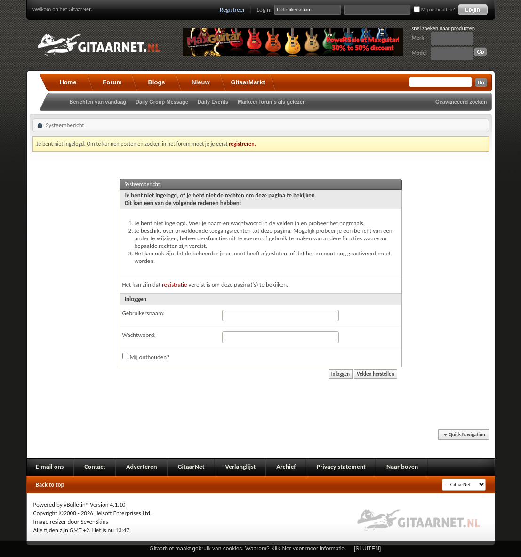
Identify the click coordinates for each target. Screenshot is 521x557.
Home (67, 82)
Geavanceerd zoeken (461, 102)
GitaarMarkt (248, 82)
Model (419, 52)
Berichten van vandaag (98, 102)
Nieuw (200, 82)
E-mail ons (50, 467)
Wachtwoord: (139, 334)
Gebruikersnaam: (143, 313)
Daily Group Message (162, 102)
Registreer (232, 9)
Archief (286, 467)
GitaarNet (191, 467)
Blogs (156, 82)
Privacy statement (341, 467)
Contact (94, 467)
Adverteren (141, 467)
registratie (174, 284)
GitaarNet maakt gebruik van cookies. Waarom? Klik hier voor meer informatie (247, 548)
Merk (418, 37)
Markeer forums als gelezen (271, 102)
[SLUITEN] (367, 548)
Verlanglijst (240, 467)
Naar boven (402, 467)
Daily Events (213, 102)
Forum (112, 82)
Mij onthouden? (434, 10)
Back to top (50, 484)
